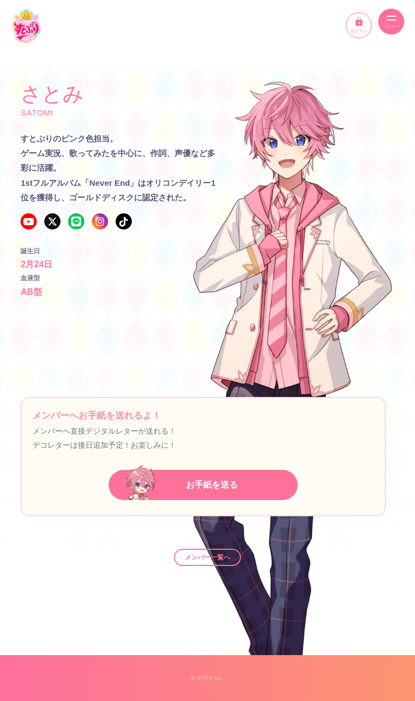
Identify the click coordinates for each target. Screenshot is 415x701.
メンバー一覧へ (207, 557)
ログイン (359, 25)
